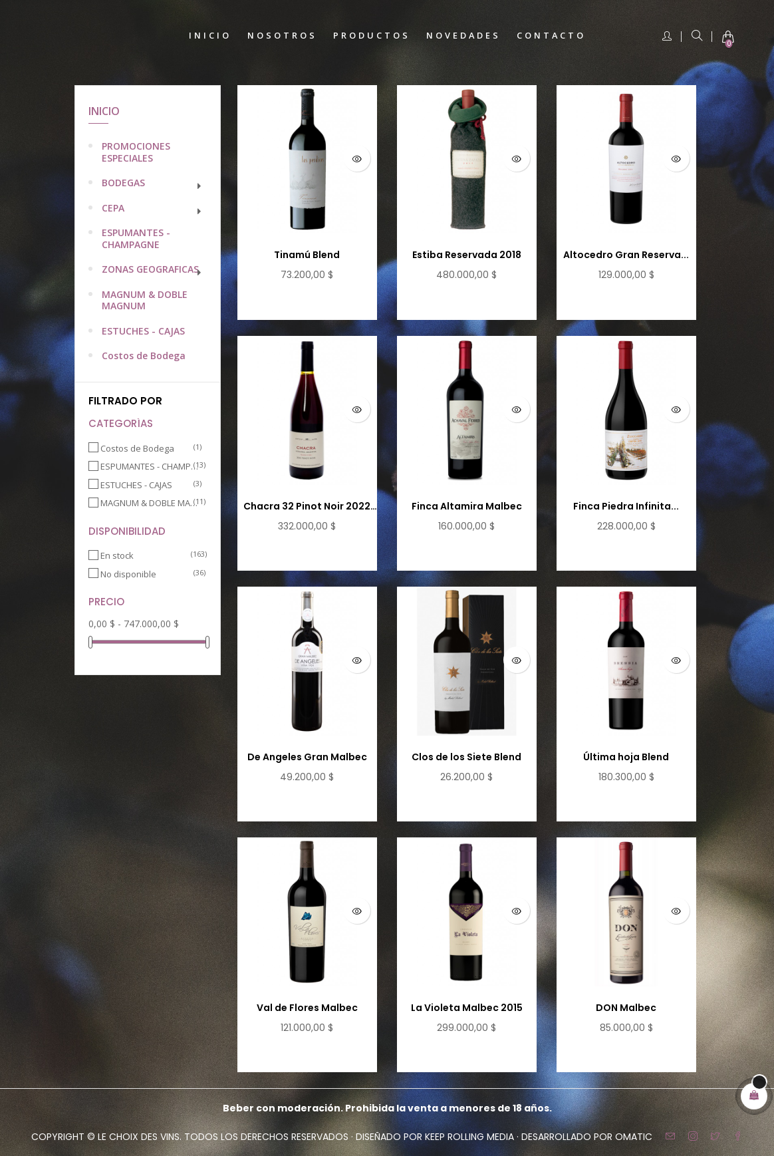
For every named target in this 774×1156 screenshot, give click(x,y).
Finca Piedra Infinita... (626, 506)
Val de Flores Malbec (307, 1007)
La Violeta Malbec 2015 (467, 1007)
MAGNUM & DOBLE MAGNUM (145, 300)
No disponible (149, 574)
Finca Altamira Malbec (467, 506)
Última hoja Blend (626, 757)
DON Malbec (626, 1007)
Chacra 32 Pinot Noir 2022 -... (306, 507)
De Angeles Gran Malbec (307, 757)
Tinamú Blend (307, 254)
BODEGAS (123, 182)
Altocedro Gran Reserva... (626, 254)
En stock (149, 555)
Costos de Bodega (144, 355)
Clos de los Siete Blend (466, 757)
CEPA (113, 208)
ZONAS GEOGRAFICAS (150, 269)
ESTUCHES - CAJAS (143, 331)
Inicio (104, 111)
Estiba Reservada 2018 (466, 254)
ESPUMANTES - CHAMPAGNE (136, 238)
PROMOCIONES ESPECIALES (136, 152)
